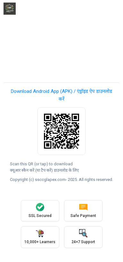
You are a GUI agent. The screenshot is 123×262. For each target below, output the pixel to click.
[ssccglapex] (10, 9)
